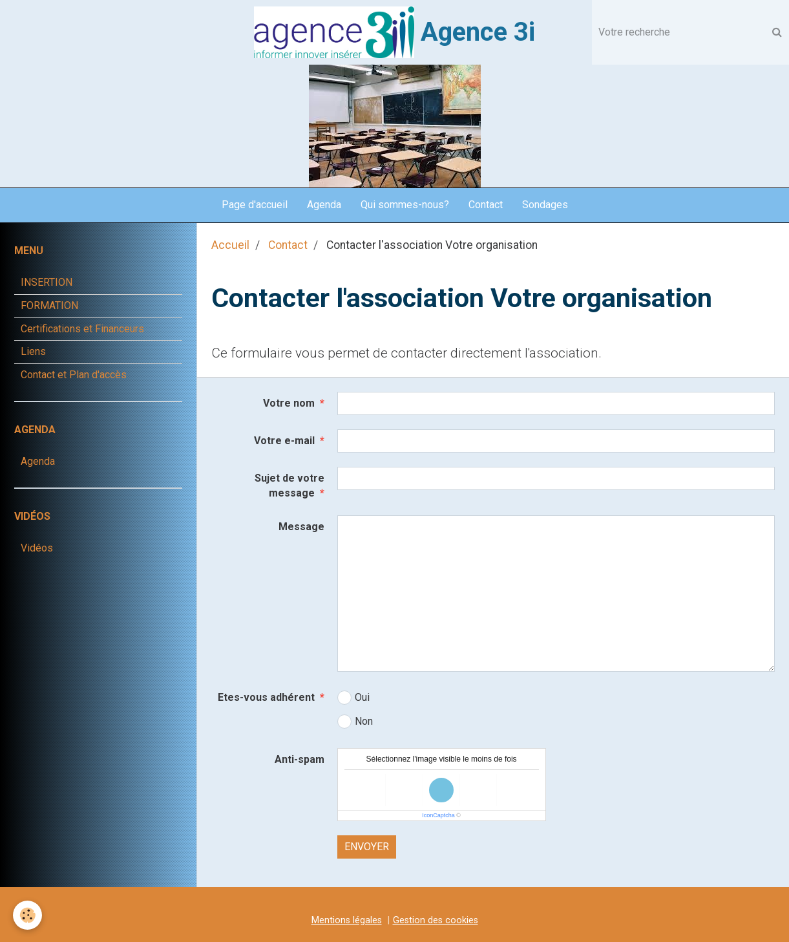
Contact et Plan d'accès (74, 375)
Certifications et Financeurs (82, 329)
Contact (485, 204)
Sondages (545, 204)
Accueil (230, 245)
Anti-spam (299, 759)
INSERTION (46, 282)
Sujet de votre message (289, 485)
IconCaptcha (438, 815)
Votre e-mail (284, 440)
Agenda (324, 204)
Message (301, 526)
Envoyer (366, 846)
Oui (353, 697)
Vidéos (37, 548)
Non (355, 721)
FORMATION (49, 305)
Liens (33, 351)
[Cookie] (27, 915)
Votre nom (289, 403)
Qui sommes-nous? (405, 204)
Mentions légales (346, 920)
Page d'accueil (255, 204)
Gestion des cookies (435, 920)
